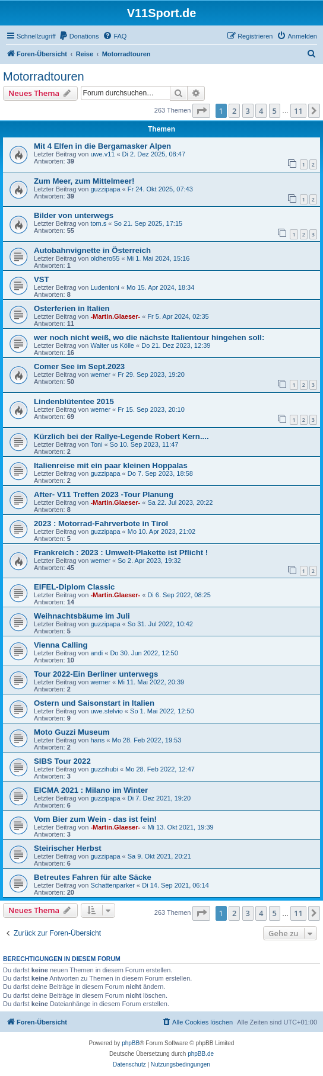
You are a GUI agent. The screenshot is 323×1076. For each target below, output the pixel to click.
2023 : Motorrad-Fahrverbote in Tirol (101, 523)
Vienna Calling (61, 645)
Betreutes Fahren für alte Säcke (92, 877)
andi (96, 653)
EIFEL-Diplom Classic (74, 586)
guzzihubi (104, 769)
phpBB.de (201, 1054)
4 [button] (261, 110)
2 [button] (234, 110)
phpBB (131, 1043)
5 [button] (275, 110)
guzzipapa (105, 189)
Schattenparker (112, 885)
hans (97, 740)
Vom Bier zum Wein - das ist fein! (95, 819)
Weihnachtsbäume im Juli (82, 615)
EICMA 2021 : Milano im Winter (91, 790)
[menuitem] (79, 36)
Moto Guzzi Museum (71, 732)
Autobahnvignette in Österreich (92, 250)
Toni (96, 444)
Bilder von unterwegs (73, 215)
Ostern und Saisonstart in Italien (94, 703)
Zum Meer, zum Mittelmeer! (84, 181)
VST (41, 279)
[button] (201, 111)
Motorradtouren (43, 76)
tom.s (98, 223)
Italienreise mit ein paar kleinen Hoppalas (111, 465)
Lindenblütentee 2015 (74, 401)
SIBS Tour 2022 (62, 761)
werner (100, 374)
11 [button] (298, 110)
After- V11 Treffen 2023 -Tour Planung (103, 494)
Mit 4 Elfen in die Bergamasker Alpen (102, 146)
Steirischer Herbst (68, 848)
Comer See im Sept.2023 (79, 366)
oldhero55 (104, 258)
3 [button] (248, 110)
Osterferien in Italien (72, 308)
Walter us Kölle (112, 345)
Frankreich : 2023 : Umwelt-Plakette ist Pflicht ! (121, 552)
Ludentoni (104, 287)
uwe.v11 (102, 154)
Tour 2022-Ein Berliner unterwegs (96, 674)
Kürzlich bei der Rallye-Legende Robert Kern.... (121, 436)
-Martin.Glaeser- (115, 316)
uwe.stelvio (106, 711)
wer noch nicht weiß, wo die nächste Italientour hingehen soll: (149, 337)
